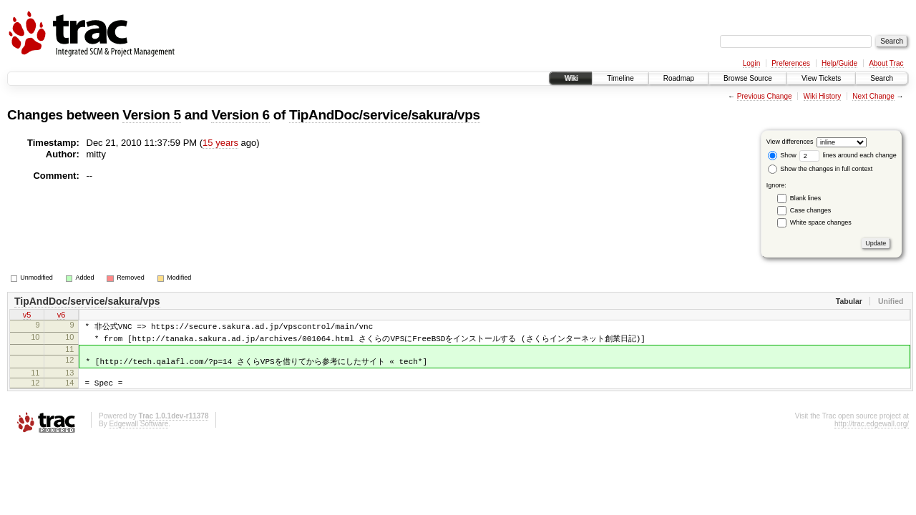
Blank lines (806, 198)
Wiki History (823, 96)
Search (881, 78)
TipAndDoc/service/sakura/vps (384, 114)
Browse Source (747, 78)
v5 (27, 316)
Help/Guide (839, 63)
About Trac (886, 63)
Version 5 (151, 114)
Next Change (873, 96)
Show (782, 155)
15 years (220, 142)
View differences (790, 141)
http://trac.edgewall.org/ (871, 434)
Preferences (790, 63)
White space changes (821, 222)
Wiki (571, 78)
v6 (61, 316)
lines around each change (848, 155)
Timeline (620, 78)
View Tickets (821, 78)
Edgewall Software (138, 434)
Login (751, 63)
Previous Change (764, 96)
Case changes (811, 210)
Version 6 (240, 114)
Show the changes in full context (820, 168)
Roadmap (678, 78)
